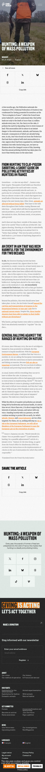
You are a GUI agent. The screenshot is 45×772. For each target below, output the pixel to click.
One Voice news (8, 728)
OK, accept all (9, 766)
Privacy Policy (28, 753)
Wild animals (28, 694)
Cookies (5, 758)
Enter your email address (15, 649)
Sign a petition (28, 715)
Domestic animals (8, 696)
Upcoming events (8, 730)
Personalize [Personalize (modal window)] (37, 766)
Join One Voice (28, 712)
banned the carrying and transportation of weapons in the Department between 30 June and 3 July (22, 306)
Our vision (6, 675)
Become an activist (9, 712)
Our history (27, 675)
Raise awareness (8, 715)
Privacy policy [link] (22, 770)
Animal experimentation (32, 690)
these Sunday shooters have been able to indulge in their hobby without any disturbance (21, 314)
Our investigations (30, 728)
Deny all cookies (23, 766)
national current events (11, 311)
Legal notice (7, 753)
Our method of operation (11, 678)
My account (6, 755)
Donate (4, 709)
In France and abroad (31, 678)
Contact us (27, 755)
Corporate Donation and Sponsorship (32, 710)
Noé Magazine (28, 730)
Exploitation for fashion (11, 694)
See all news (8, 68)
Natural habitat (28, 696)
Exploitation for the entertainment (9, 691)
